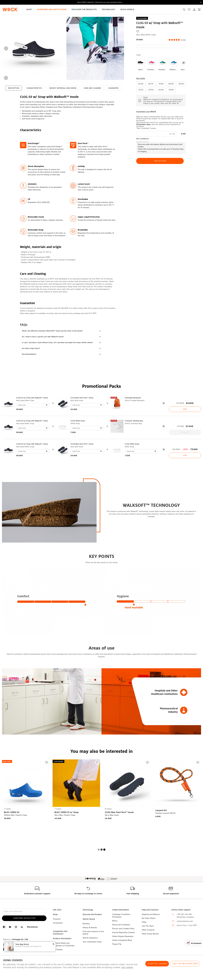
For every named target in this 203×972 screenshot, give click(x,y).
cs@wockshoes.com (185, 921)
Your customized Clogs (92, 942)
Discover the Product (92, 914)
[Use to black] (140, 64)
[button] (61, 331)
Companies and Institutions (51, 9)
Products (56, 919)
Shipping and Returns (151, 914)
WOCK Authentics (90, 938)
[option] (33, 48)
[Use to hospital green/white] (162, 64)
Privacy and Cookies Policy (123, 929)
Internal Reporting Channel (123, 932)
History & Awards (90, 928)
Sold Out (185, 432)
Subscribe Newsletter (24, 918)
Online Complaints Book (122, 940)
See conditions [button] (142, 139)
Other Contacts (148, 930)
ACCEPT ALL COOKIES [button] (157, 964)
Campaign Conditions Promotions (121, 915)
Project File (116, 944)
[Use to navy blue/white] (185, 64)
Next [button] (120, 48)
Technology (108, 9)
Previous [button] (6, 48)
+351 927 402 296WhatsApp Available (185, 915)
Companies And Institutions (60, 932)
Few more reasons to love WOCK (93, 932)
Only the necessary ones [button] (185, 964)
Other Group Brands (150, 934)
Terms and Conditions (121, 925)
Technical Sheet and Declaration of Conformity (63, 944)
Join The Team (148, 926)
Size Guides (58, 950)
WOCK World (127, 9)
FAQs (144, 922)
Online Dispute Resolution (122, 936)
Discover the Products (84, 9)
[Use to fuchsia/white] (151, 64)
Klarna (114, 921)
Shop (29, 9)
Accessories (58, 923)
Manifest (86, 924)
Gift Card (57, 910)
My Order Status (148, 918)
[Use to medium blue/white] (174, 64)
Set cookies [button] (127, 967)
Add (185, 409)
